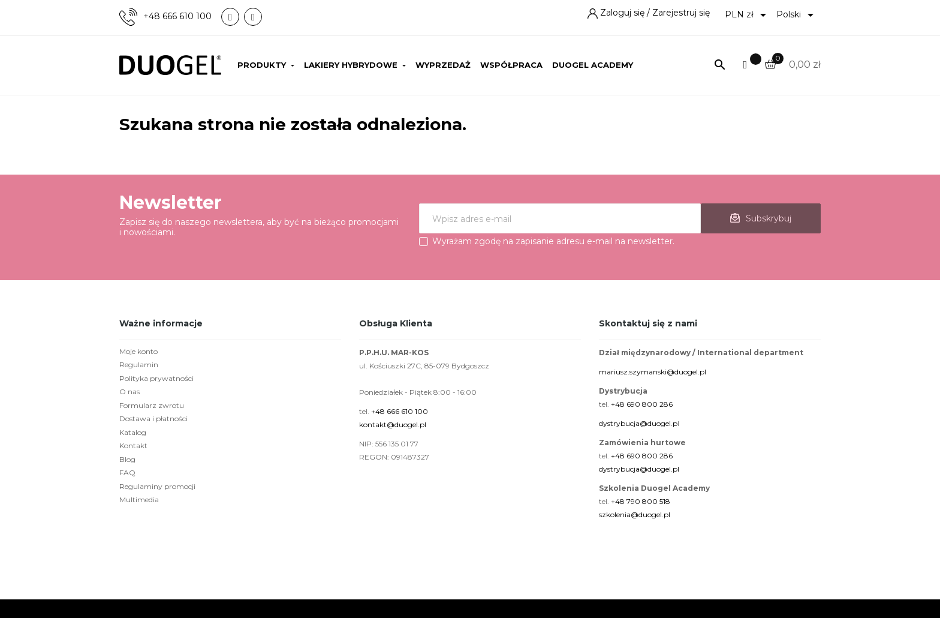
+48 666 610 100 (177, 16)
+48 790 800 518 (640, 501)
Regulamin (138, 364)
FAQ (127, 472)
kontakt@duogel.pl (392, 424)
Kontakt (133, 445)
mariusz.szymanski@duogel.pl (652, 371)
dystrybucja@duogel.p (638, 423)
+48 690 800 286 (642, 404)
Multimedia (139, 499)
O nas (129, 391)
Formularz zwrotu (151, 405)
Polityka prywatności (156, 378)
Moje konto (138, 351)
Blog (127, 459)
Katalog (132, 432)
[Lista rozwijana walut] (747, 15)
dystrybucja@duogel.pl (639, 468)
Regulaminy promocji (157, 486)
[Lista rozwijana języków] (797, 15)
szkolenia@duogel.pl (634, 514)
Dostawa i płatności (153, 418)
